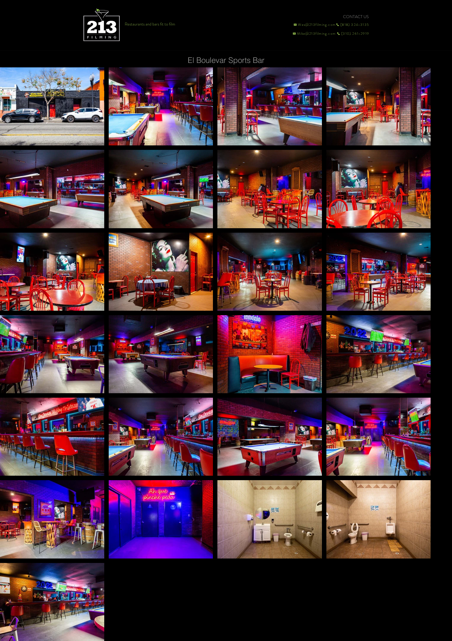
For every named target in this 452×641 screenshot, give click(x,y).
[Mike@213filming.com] (313, 33)
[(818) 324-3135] (352, 24)
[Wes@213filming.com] (314, 24)
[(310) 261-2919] (352, 33)
